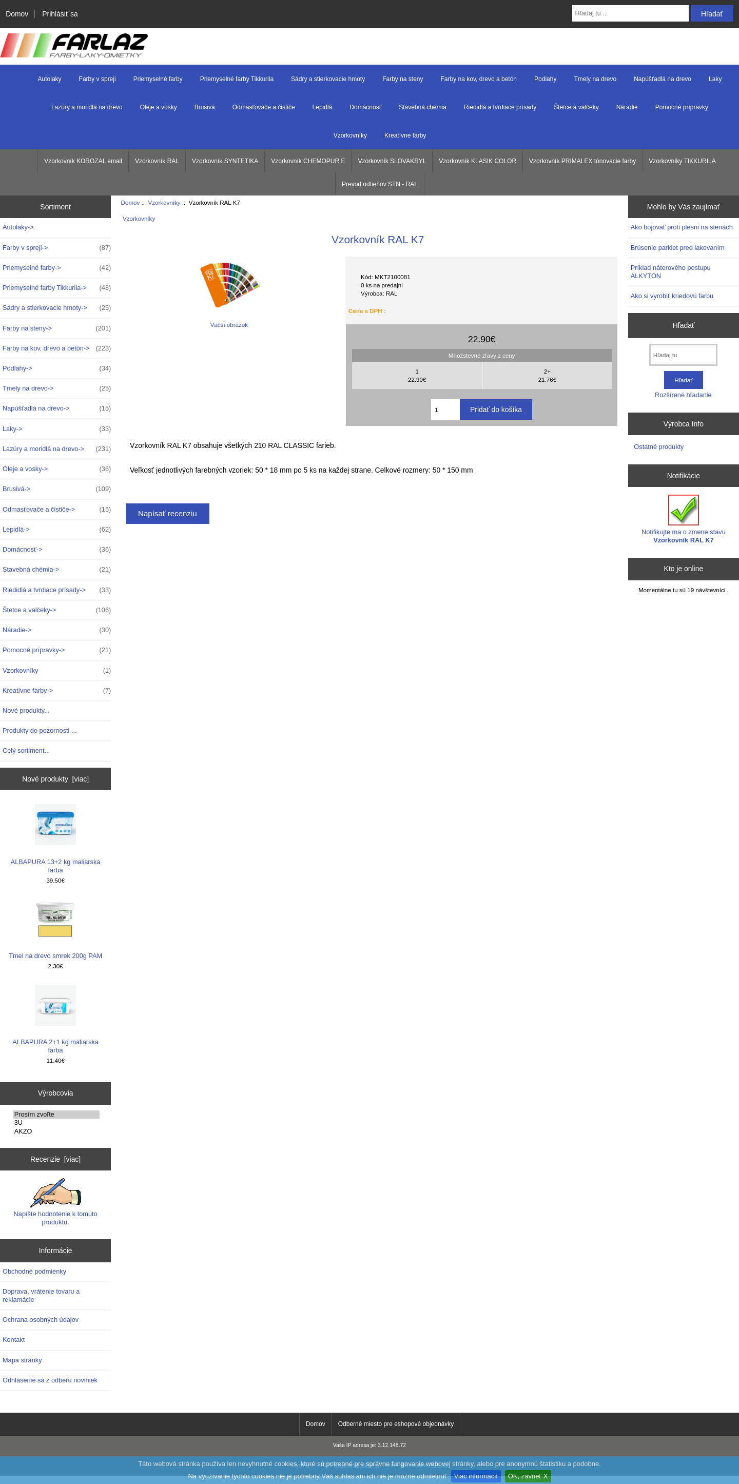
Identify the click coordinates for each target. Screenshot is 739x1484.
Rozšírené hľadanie (683, 395)
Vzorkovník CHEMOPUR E (308, 161)
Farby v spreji (97, 79)
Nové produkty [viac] (55, 779)
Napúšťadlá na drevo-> (57, 408)
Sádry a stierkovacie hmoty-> (57, 308)
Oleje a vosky (158, 107)
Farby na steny (402, 79)
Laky (715, 79)
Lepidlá (323, 107)
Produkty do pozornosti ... (40, 730)
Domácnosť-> (57, 549)
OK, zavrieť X (528, 1476)
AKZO (56, 1131)
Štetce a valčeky (576, 107)
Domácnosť (365, 107)
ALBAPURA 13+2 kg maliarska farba (56, 838)
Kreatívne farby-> (57, 691)
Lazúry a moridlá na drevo (87, 107)
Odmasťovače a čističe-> (57, 509)
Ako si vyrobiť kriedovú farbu (672, 296)
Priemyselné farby (158, 79)
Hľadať (684, 325)
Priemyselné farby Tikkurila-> (57, 288)
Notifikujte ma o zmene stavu (683, 519)
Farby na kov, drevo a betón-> (57, 348)
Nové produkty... (26, 710)
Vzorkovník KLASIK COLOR (477, 161)
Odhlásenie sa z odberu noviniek (50, 1380)
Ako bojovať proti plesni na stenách (682, 227)
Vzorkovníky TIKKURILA (682, 161)
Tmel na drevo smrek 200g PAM (55, 929)
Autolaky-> (18, 227)
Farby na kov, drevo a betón (479, 79)
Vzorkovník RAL (157, 161)
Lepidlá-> (57, 529)
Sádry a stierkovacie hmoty (328, 79)
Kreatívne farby (405, 135)
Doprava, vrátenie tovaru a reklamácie (41, 1295)
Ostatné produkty (659, 447)
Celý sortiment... (26, 750)
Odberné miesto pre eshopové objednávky (396, 1424)
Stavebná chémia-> (57, 569)
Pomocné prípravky (681, 107)
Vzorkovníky (164, 202)
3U (56, 1123)
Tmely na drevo (595, 79)
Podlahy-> (57, 368)
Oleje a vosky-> (57, 469)
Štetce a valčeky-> (57, 610)
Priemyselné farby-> (57, 268)
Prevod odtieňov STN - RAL (380, 184)
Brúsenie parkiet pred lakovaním (678, 247)
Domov (17, 14)
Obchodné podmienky (34, 1271)
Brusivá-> (57, 489)
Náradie (627, 107)
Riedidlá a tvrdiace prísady (500, 107)
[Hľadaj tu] (683, 355)
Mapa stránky (22, 1360)
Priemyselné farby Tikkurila (237, 79)
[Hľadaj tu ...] (630, 13)
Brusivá (205, 107)
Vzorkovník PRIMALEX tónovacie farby (582, 161)
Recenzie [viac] (55, 1159)
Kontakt (14, 1339)
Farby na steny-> (57, 328)
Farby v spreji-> (57, 248)
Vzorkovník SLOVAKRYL (392, 161)
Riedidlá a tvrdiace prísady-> (57, 590)
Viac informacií (476, 1476)
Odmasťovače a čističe (263, 107)
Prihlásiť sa (59, 14)
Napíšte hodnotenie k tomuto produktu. (56, 1201)
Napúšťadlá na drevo (662, 79)
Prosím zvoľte (56, 1114)
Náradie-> (57, 630)
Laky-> (57, 429)
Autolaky (50, 79)
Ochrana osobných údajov (41, 1319)
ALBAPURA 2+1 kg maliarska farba (55, 1019)
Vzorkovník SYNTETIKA (225, 161)
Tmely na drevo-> (57, 388)
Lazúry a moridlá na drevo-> (57, 449)
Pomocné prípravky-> (57, 650)
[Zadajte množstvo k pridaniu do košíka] (445, 409)
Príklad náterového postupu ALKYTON (671, 272)
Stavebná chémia (422, 107)
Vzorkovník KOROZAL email (83, 161)
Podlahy (545, 79)
